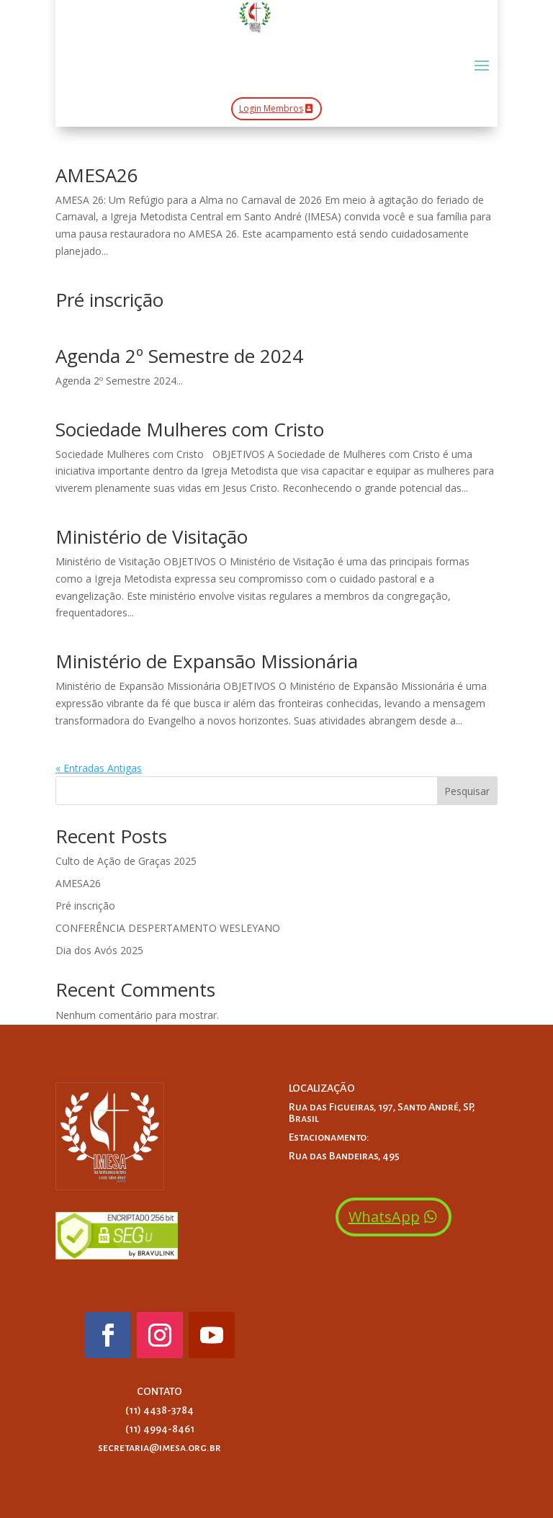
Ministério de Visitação (151, 536)
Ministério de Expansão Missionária (206, 661)
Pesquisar (467, 791)
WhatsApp (384, 1216)
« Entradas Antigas (98, 768)
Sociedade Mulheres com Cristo (189, 429)
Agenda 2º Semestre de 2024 (179, 356)
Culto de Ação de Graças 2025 (126, 861)
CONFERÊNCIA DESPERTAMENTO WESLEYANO (167, 928)
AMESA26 (96, 175)
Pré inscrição (109, 300)
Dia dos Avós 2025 (99, 950)
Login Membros (271, 108)
